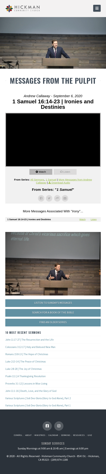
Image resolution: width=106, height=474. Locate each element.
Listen (66, 171)
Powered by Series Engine (53, 228)
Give (90, 435)
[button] (97, 8)
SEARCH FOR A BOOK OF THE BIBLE (53, 312)
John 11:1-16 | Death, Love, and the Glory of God (30, 391)
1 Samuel (51, 179)
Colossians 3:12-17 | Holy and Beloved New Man (30, 347)
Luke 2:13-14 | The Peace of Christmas (25, 361)
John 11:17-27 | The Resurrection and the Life (29, 339)
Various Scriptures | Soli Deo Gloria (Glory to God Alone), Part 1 (38, 405)
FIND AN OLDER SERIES (53, 322)
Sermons (65, 435)
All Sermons (37, 179)
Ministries (40, 435)
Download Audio (60, 182)
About (28, 435)
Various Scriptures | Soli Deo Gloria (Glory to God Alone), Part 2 (38, 398)
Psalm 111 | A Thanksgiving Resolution (25, 376)
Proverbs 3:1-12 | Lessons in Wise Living (26, 383)
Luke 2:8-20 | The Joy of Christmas (23, 368)
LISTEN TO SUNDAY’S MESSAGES (53, 302)
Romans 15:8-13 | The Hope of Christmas (26, 354)
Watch (42, 171)
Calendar (53, 435)
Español (18, 435)
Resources (79, 435)
